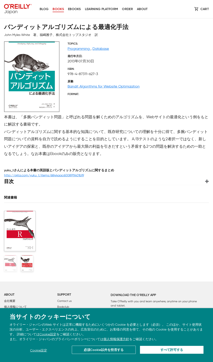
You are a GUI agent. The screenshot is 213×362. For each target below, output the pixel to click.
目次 (9, 181)
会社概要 (9, 301)
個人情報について (15, 307)
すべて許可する (171, 350)
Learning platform (101, 9)
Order (127, 9)
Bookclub (63, 307)
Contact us (64, 301)
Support (64, 294)
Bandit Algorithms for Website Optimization (104, 86)
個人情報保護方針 (116, 339)
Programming (79, 48)
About (142, 9)
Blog (44, 9)
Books (58, 9)
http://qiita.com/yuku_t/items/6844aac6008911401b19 (44, 175)
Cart (204, 9)
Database (100, 48)
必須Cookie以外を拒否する (104, 350)
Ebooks (74, 9)
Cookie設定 (47, 334)
